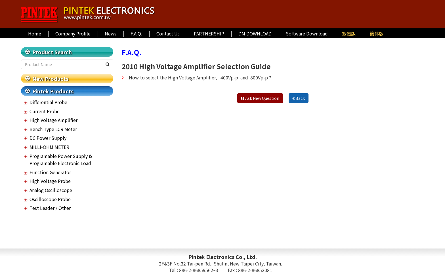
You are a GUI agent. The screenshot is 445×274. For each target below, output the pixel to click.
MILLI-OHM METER (49, 147)
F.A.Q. (136, 33)
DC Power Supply (48, 137)
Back (298, 98)
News (110, 33)
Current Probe (45, 111)
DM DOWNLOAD (255, 33)
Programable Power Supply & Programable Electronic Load (61, 160)
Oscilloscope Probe (50, 199)
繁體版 (349, 33)
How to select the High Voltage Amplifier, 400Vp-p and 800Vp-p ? (200, 77)
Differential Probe (48, 102)
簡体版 (376, 33)
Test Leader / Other (50, 208)
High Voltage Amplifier (53, 120)
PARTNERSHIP (209, 33)
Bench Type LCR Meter (53, 129)
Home (34, 33)
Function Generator (50, 172)
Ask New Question (260, 98)
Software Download (307, 33)
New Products (50, 78)
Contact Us (168, 33)
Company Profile (73, 33)
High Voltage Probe (50, 181)
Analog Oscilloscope (51, 190)
